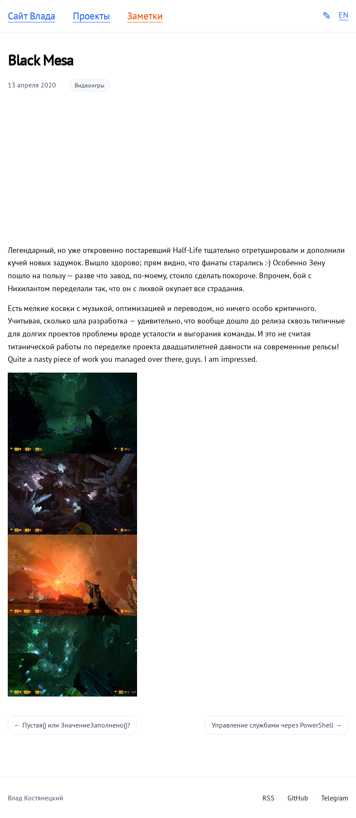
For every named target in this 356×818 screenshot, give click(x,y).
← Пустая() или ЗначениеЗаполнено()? (72, 725)
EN (343, 15)
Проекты (91, 16)
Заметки (145, 16)
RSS (268, 797)
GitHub (297, 797)
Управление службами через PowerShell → (277, 725)
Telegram (334, 797)
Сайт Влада (31, 16)
